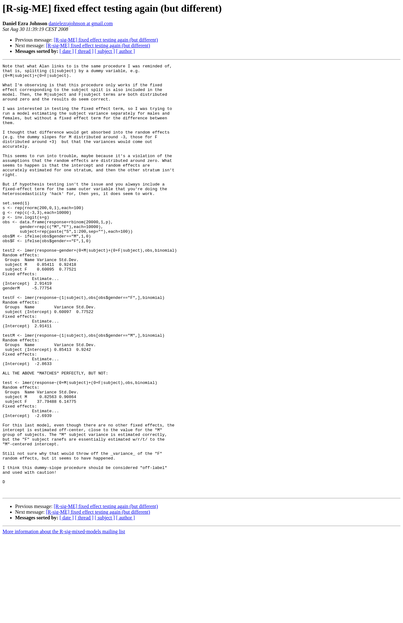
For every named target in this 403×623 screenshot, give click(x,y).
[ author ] (125, 51)
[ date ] (67, 51)
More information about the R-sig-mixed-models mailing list (64, 617)
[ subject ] (105, 51)
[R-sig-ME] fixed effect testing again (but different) (106, 40)
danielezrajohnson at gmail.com (80, 23)
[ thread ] (84, 51)
